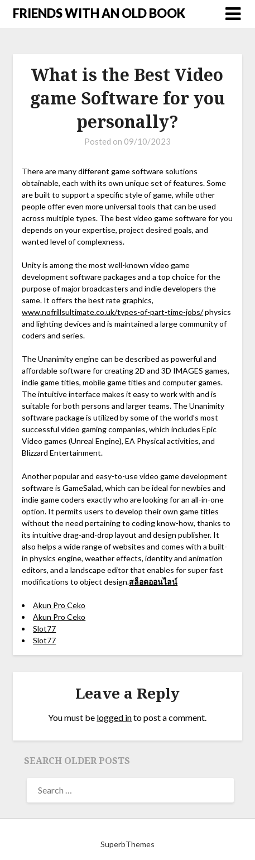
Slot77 (44, 628)
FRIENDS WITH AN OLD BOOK (99, 13)
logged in (114, 717)
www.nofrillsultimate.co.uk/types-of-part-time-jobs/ (112, 312)
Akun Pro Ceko (59, 605)
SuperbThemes (127, 844)
